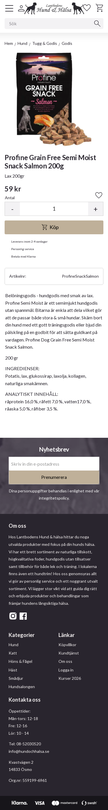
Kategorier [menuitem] (22, 635)
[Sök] (97, 23)
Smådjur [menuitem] (16, 678)
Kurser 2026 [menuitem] (69, 678)
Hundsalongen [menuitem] (22, 686)
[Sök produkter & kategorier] (54, 23)
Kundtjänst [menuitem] (68, 652)
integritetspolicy (54, 498)
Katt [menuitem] (13, 652)
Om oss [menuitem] (65, 661)
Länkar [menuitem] (66, 635)
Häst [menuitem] (13, 669)
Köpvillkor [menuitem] (67, 644)
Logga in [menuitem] (65, 669)
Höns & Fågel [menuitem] (20, 661)
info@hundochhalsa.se (29, 751)
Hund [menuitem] (13, 644)
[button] (9, 8)
